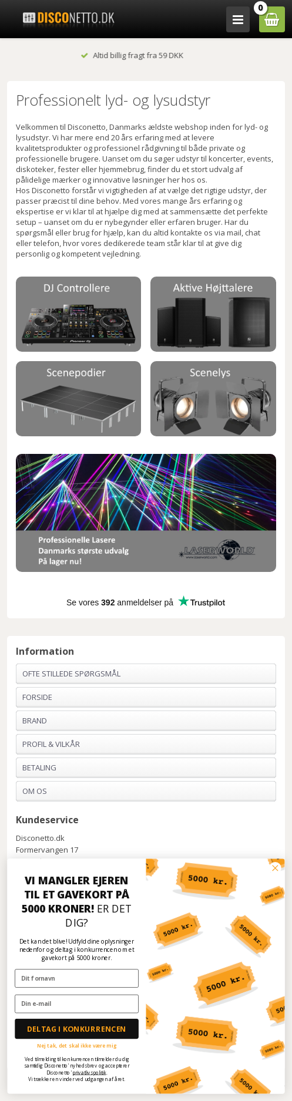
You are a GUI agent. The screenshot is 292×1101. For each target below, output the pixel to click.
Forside (37, 697)
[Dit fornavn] (77, 978)
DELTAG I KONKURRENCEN (76, 1028)
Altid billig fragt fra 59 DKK (146, 55)
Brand (34, 720)
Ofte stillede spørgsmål (71, 673)
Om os (34, 791)
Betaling (39, 767)
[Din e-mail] (77, 1004)
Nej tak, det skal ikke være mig (77, 1045)
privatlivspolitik (89, 1072)
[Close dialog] (274, 867)
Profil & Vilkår (51, 744)
